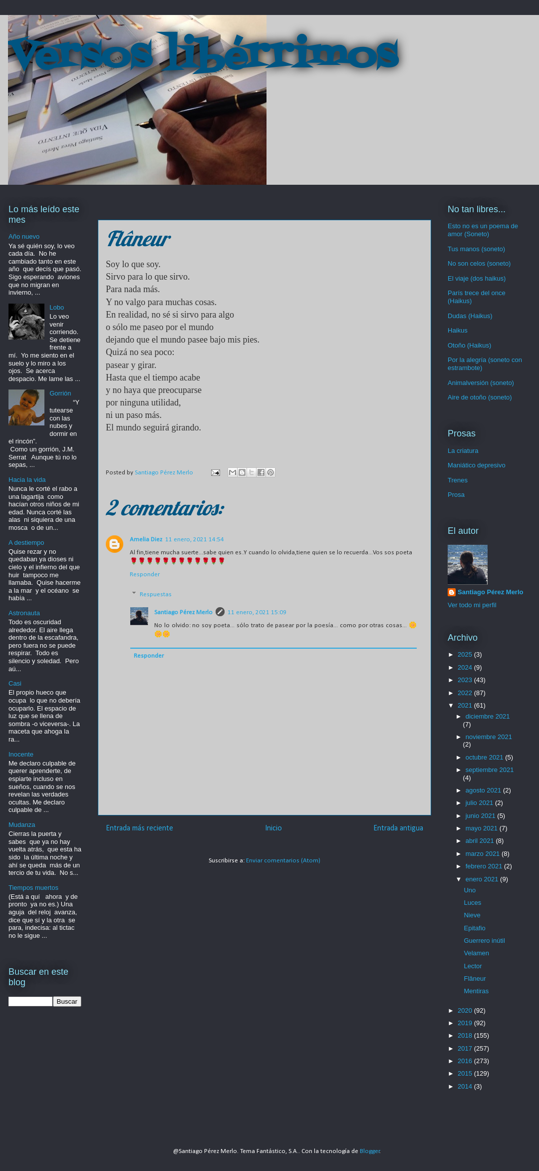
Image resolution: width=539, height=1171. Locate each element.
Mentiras (476, 991)
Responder (145, 574)
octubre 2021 (486, 757)
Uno (470, 890)
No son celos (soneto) (479, 263)
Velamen (476, 953)
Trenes (458, 480)
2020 (466, 1010)
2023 (466, 680)
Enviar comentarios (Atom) (283, 860)
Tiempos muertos (33, 887)
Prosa (456, 494)
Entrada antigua (398, 828)
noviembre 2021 (489, 737)
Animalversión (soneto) (481, 383)
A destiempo (26, 542)
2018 (466, 1035)
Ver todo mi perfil (472, 605)
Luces (472, 902)
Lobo (56, 307)
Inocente (20, 754)
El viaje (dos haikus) (477, 278)
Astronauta (24, 613)
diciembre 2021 (488, 716)
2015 (466, 1073)
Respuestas (156, 594)
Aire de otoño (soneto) (480, 397)
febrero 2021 (485, 866)
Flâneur (475, 978)
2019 (466, 1023)
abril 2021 (481, 840)
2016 (466, 1061)
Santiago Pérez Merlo (183, 612)
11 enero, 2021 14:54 (194, 539)
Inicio (273, 828)
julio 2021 (480, 802)
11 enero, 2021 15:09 (257, 612)
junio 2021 (482, 815)
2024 (466, 667)
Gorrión (60, 393)
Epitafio (474, 928)
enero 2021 (483, 879)
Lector (473, 966)
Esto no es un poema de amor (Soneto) (483, 230)
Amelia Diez (146, 539)
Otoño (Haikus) (469, 345)
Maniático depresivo (477, 465)
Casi (14, 683)
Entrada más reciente (139, 828)
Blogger (370, 1151)
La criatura (463, 450)
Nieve (472, 915)
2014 (466, 1086)
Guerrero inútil (484, 940)
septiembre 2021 (490, 770)
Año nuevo (23, 236)
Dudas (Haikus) (470, 316)
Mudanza (21, 824)
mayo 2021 (483, 828)
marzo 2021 (484, 853)
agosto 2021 (484, 790)
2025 (466, 654)
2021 (466, 705)
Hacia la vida (26, 479)
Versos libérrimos (202, 56)
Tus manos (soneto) (476, 249)
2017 (466, 1048)
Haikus (458, 330)
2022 (466, 693)
